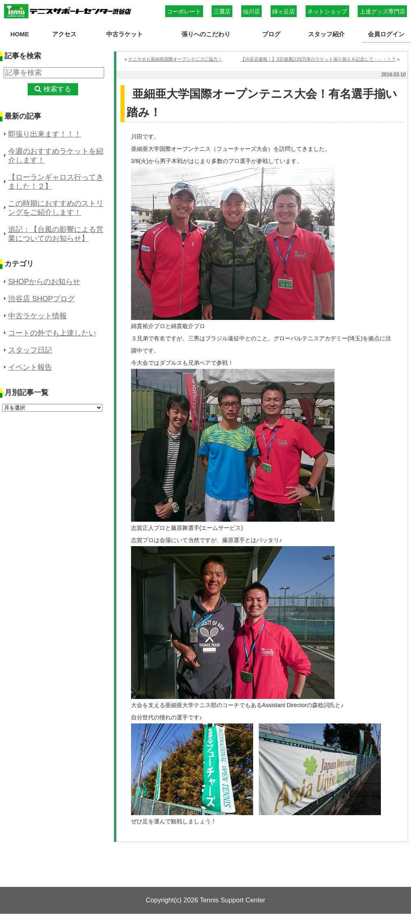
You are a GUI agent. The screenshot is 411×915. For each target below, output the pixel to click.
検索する (57, 89)
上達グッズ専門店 (382, 11)
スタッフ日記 (30, 350)
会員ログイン (386, 34)
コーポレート (184, 11)
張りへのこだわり (205, 34)
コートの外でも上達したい (52, 333)
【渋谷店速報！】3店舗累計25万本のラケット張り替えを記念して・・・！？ (318, 59)
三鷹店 (222, 11)
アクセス (64, 34)
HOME (19, 34)
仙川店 (251, 11)
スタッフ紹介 (326, 34)
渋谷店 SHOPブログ (41, 299)
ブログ (271, 34)
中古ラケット (124, 34)
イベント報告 (30, 367)
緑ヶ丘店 (283, 11)
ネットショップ (327, 11)
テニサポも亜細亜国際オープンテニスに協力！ (175, 59)
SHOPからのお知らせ (44, 282)
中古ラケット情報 (37, 316)
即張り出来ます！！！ (44, 134)
